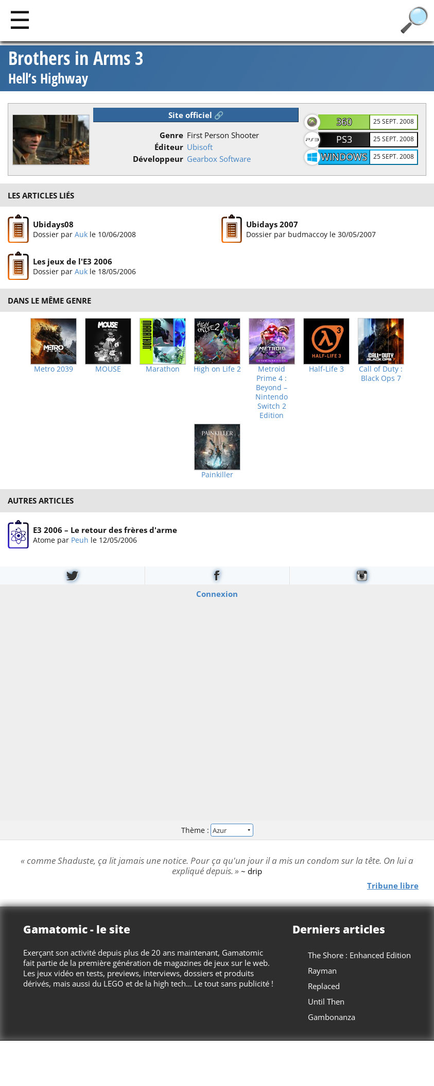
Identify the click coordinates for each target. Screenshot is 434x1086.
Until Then (326, 1001)
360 (344, 121)
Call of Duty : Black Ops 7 (381, 373)
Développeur (158, 159)
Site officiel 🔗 (196, 115)
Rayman (322, 970)
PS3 (344, 139)
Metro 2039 (53, 369)
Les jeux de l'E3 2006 (72, 262)
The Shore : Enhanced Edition (359, 955)
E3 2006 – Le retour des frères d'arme (105, 530)
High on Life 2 (217, 369)
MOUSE (108, 369)
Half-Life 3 (326, 369)
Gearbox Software (219, 159)
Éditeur (168, 147)
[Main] (20, 19)
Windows (344, 157)
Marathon (163, 369)
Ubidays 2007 (272, 224)
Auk (81, 234)
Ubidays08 (53, 224)
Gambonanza (331, 1017)
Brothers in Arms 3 (76, 68)
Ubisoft (200, 147)
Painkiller (217, 474)
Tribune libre (393, 885)
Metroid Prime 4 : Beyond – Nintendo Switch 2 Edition (271, 392)
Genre (171, 135)
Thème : (216, 829)
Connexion (217, 594)
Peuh (80, 540)
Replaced (324, 986)
